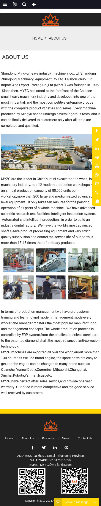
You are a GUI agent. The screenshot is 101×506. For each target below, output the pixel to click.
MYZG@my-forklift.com (56, 464)
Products (48, 438)
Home (37, 38)
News (65, 438)
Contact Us (85, 438)
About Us (27, 438)
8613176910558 (60, 460)
